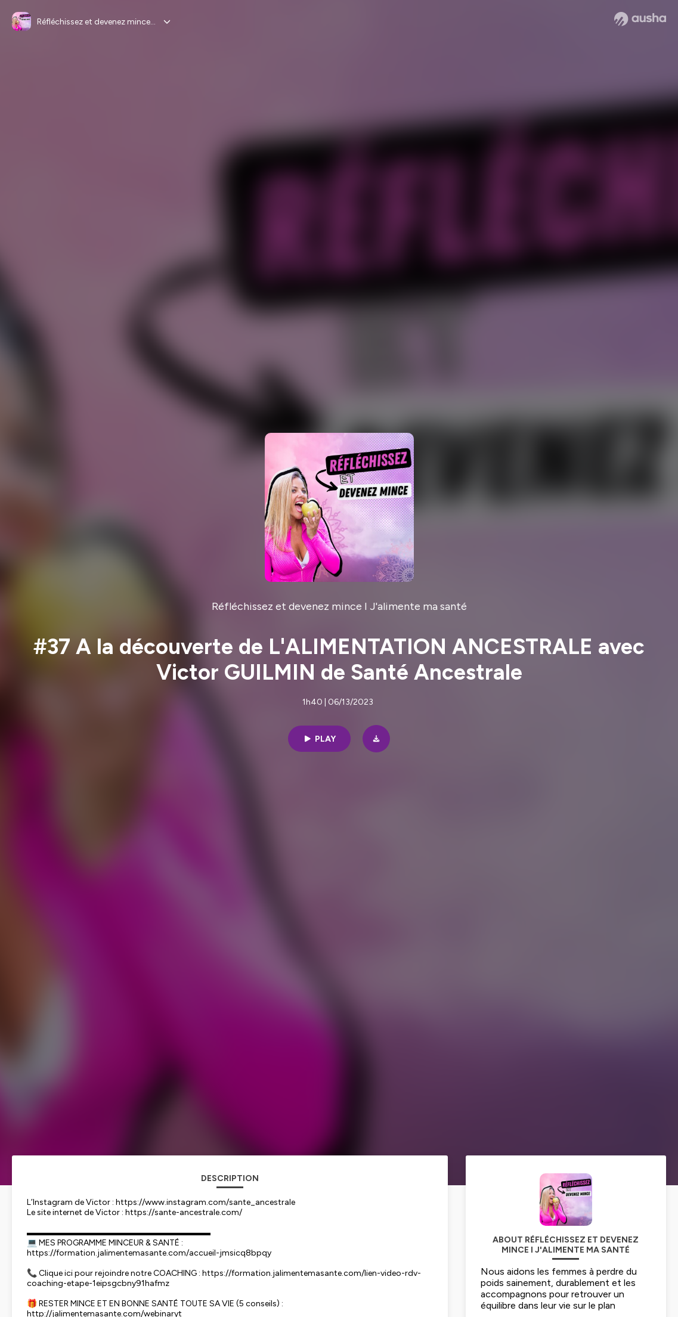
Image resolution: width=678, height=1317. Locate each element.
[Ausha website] (640, 19)
